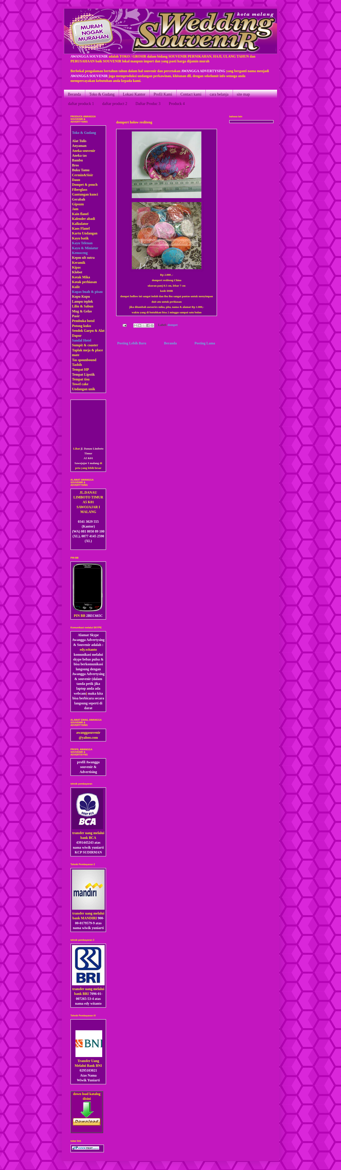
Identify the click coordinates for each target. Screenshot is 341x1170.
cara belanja (219, 94)
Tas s (75, 360)
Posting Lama (204, 343)
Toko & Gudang (102, 94)
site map (243, 94)
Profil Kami (163, 94)
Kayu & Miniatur (85, 248)
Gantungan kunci (85, 194)
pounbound (87, 360)
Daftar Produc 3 (147, 103)
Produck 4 (177, 103)
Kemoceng (80, 253)
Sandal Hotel (81, 340)
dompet (173, 325)
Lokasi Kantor (134, 94)
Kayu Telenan (82, 243)
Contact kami (191, 94)
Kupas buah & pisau (87, 292)
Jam (75, 209)
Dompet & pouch (84, 184)
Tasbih (77, 365)
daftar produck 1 (81, 103)
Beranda (74, 94)
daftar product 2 (114, 103)
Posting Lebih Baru (131, 343)
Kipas (76, 267)
